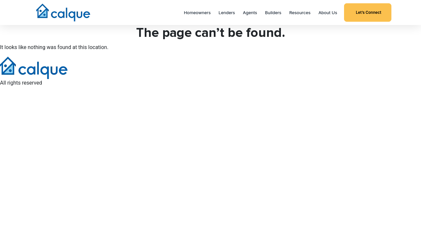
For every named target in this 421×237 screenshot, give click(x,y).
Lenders (227, 12)
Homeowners (197, 12)
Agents (250, 12)
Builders (273, 12)
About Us (327, 12)
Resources (299, 12)
